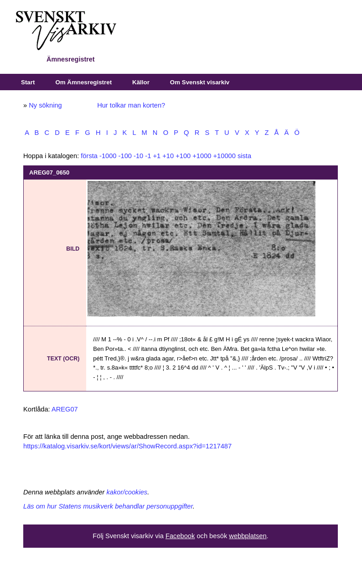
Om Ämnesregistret (83, 82)
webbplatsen (247, 536)
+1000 (201, 155)
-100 (125, 155)
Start (28, 82)
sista (244, 155)
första (89, 155)
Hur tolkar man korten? (131, 105)
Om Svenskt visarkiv (199, 82)
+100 (183, 155)
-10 (138, 155)
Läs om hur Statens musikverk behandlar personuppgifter (108, 506)
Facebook (180, 536)
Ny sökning (45, 105)
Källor (141, 82)
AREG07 (65, 409)
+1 (156, 155)
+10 (168, 155)
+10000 (224, 155)
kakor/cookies (127, 492)
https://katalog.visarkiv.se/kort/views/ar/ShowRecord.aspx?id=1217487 (127, 446)
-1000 (108, 155)
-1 (148, 155)
